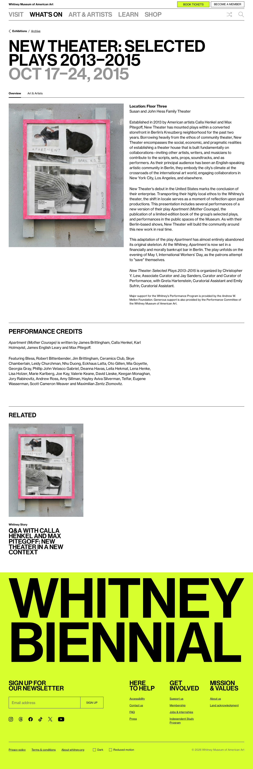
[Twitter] (50, 719)
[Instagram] (11, 719)
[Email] (44, 702)
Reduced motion (121, 749)
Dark (98, 749)
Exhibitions (19, 31)
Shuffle (229, 14)
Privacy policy (17, 749)
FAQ (132, 712)
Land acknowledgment (224, 705)
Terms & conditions (43, 749)
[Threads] (20, 719)
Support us (176, 698)
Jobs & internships (181, 712)
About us (215, 698)
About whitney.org (72, 749)
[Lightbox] (66, 175)
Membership (178, 705)
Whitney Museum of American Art (31, 4)
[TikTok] (40, 719)
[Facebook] (30, 719)
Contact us (136, 705)
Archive (36, 31)
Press (133, 718)
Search (241, 14)
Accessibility (137, 698)
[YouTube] (61, 719)
